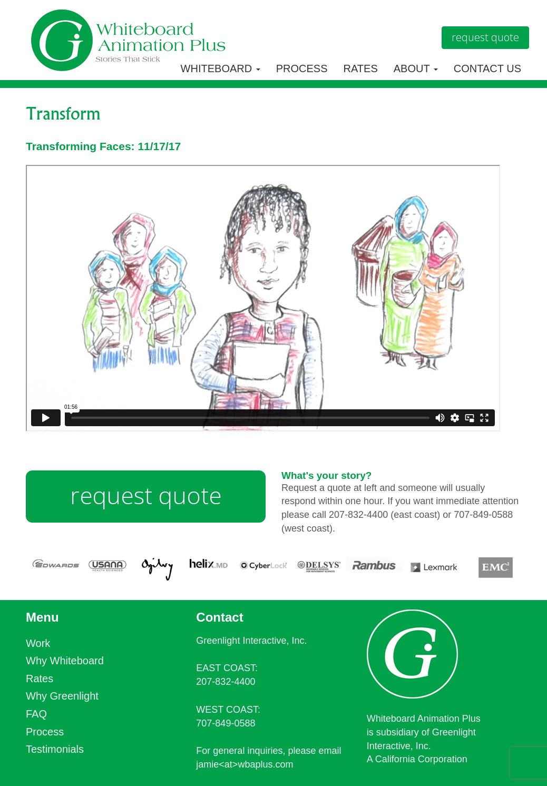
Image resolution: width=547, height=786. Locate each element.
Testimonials (55, 749)
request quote (146, 495)
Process (302, 68)
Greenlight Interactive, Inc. (251, 640)
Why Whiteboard (65, 660)
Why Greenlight (62, 696)
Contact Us (487, 68)
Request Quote (485, 37)
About (416, 68)
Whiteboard (220, 68)
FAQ (36, 714)
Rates (361, 68)
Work (38, 643)
